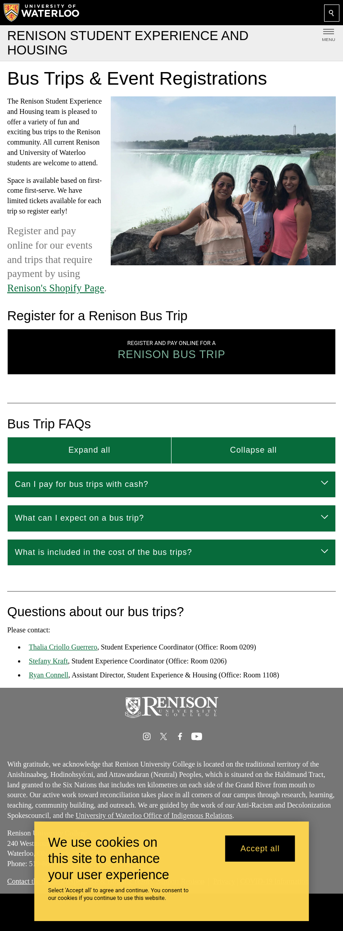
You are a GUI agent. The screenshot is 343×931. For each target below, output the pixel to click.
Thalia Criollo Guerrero (63, 647)
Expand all (89, 449)
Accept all (260, 848)
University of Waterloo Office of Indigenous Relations (154, 815)
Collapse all (253, 449)
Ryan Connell (48, 675)
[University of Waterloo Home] (42, 13)
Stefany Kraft (48, 661)
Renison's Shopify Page (55, 288)
